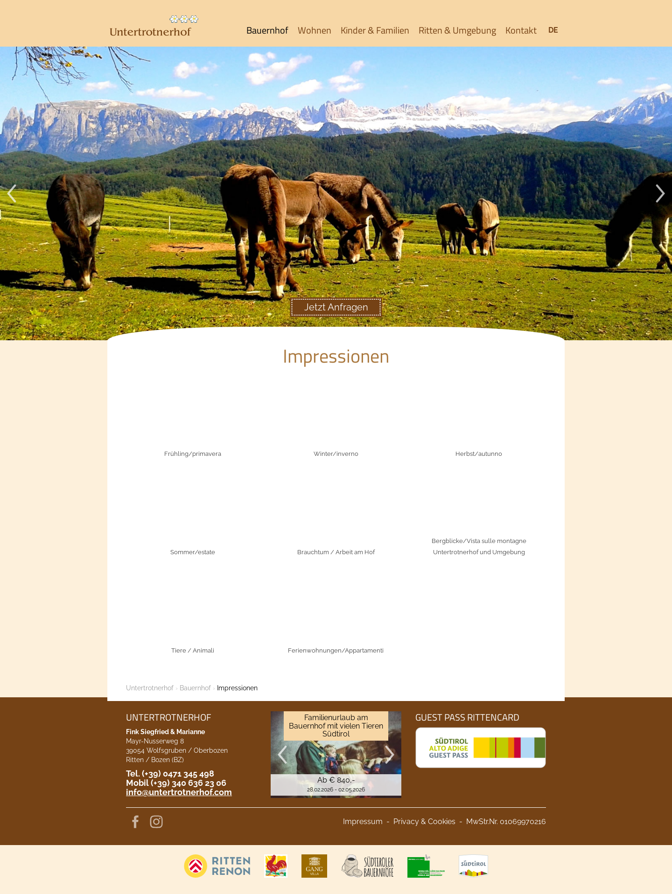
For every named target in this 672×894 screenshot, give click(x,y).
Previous (12, 193)
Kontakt (521, 30)
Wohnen (314, 30)
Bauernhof (267, 30)
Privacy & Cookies (424, 821)
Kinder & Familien (375, 30)
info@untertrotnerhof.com (179, 792)
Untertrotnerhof (150, 688)
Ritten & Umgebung (457, 30)
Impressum (363, 821)
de (553, 30)
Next (660, 193)
